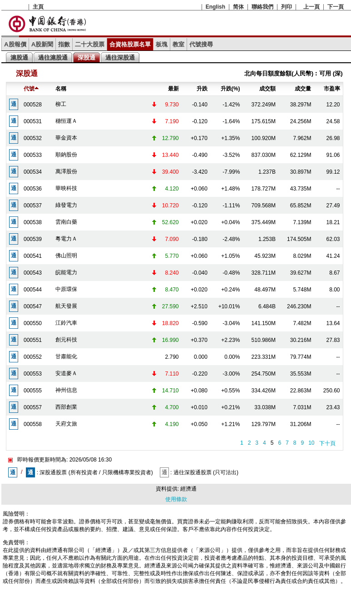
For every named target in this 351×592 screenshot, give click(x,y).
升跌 (202, 88)
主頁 (38, 7)
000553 (33, 374)
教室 (178, 44)
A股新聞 (42, 44)
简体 (238, 7)
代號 (31, 88)
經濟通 (188, 489)
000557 (33, 407)
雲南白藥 (66, 222)
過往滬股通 (53, 57)
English (215, 7)
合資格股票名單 (130, 44)
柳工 (60, 104)
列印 (286, 7)
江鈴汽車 (66, 323)
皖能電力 (66, 272)
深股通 (86, 57)
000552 (33, 357)
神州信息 (66, 390)
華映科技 (66, 188)
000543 (33, 273)
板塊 (162, 44)
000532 (33, 138)
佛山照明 (66, 255)
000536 (33, 189)
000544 (33, 289)
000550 (33, 323)
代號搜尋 (201, 44)
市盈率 (332, 88)
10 (311, 443)
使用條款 (176, 499)
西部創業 (66, 407)
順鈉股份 (66, 154)
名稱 (60, 88)
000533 (33, 155)
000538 (33, 222)
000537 (33, 205)
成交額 (267, 88)
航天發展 (66, 306)
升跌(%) (230, 88)
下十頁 (327, 443)
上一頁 (311, 7)
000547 (33, 306)
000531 (33, 121)
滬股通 (19, 57)
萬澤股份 (66, 171)
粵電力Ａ (66, 239)
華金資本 (66, 138)
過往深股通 (120, 57)
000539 (33, 239)
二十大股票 (89, 44)
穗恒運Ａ (66, 121)
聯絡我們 (262, 7)
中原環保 (66, 289)
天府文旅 (66, 424)
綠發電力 (66, 205)
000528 (33, 104)
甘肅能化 (66, 356)
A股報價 (15, 44)
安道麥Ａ (66, 373)
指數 (64, 44)
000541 (33, 256)
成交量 (303, 88)
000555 (33, 390)
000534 (33, 172)
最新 (173, 88)
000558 (33, 424)
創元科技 (66, 339)
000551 (33, 340)
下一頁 (335, 7)
